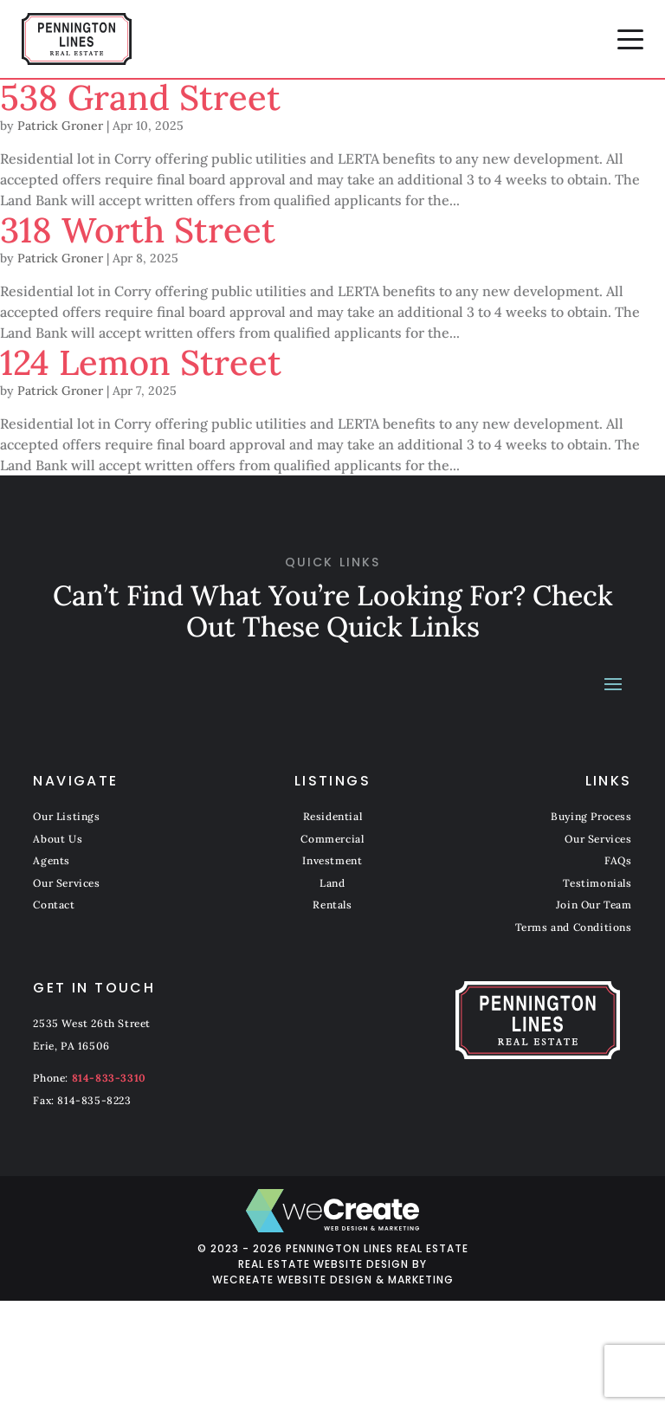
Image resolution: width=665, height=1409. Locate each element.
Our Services (66, 882)
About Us (57, 838)
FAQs (617, 860)
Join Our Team (594, 904)
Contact (53, 904)
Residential (333, 816)
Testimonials (597, 882)
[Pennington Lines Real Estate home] (77, 39)
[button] (630, 38)
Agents (51, 860)
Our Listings (66, 816)
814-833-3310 (109, 1077)
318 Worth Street (137, 230)
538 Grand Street (140, 97)
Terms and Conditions (573, 927)
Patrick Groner (60, 125)
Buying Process (591, 816)
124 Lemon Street (140, 362)
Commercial (332, 838)
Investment (332, 860)
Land (332, 882)
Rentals (332, 904)
